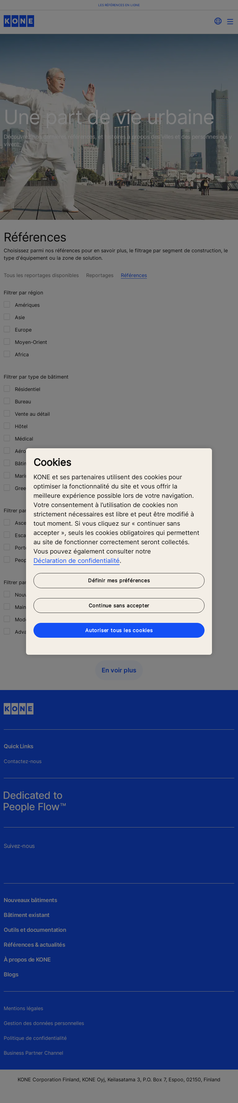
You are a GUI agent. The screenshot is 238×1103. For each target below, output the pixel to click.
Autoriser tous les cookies (119, 630)
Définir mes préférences (119, 580)
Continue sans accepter (119, 605)
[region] (119, 551)
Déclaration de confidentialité (76, 560)
